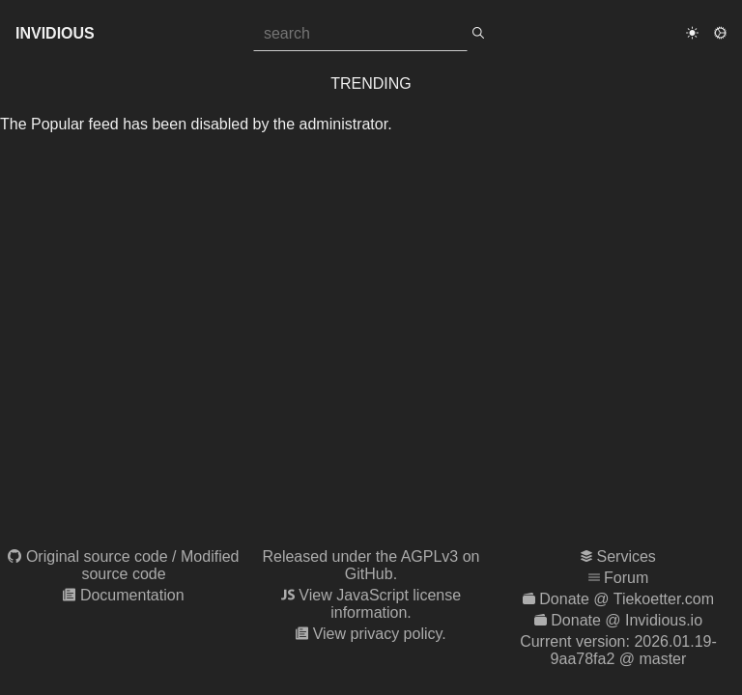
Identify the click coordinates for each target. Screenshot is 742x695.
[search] (478, 33)
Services (626, 556)
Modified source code (160, 565)
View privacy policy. (379, 634)
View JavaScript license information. (380, 604)
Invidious (55, 33)
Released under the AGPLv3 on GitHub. (370, 565)
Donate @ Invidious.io (626, 620)
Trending (371, 83)
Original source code (97, 556)
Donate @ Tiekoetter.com (626, 599)
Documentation (132, 595)
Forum (626, 578)
